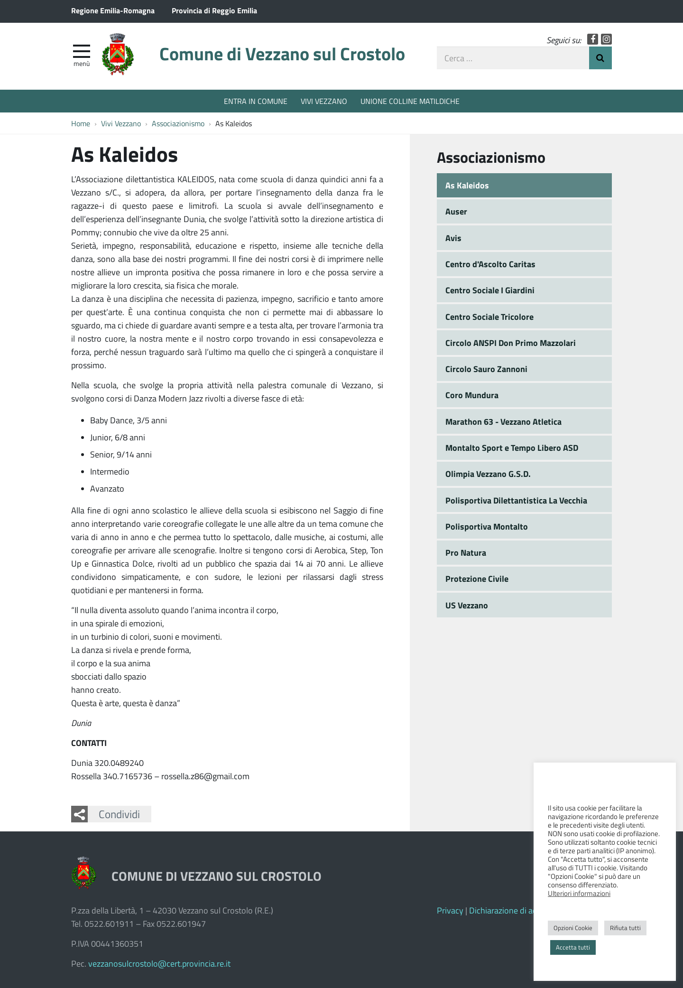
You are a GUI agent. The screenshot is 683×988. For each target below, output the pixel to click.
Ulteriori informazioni (579, 893)
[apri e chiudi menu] (81, 50)
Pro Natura (465, 552)
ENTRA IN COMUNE (255, 100)
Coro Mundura (471, 395)
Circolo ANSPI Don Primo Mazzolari (510, 342)
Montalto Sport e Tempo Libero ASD (511, 447)
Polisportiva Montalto (486, 526)
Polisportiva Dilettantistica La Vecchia (516, 500)
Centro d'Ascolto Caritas (490, 264)
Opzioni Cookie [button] (573, 927)
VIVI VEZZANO (324, 100)
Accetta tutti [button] (573, 947)
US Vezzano (466, 605)
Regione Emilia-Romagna (113, 10)
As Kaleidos (467, 185)
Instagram (606, 39)
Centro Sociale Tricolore (489, 316)
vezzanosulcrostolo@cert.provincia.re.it (159, 963)
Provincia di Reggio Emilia (214, 10)
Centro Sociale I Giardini (490, 290)
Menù (82, 63)
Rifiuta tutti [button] (625, 927)
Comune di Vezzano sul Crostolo (282, 53)
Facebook (592, 39)
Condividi (119, 813)
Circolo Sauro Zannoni (486, 369)
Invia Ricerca (600, 58)
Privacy (450, 910)
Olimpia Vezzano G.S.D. (488, 473)
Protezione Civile (476, 578)
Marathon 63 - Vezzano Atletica (503, 421)
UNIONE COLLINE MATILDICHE (410, 100)
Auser (456, 211)
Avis (453, 238)
